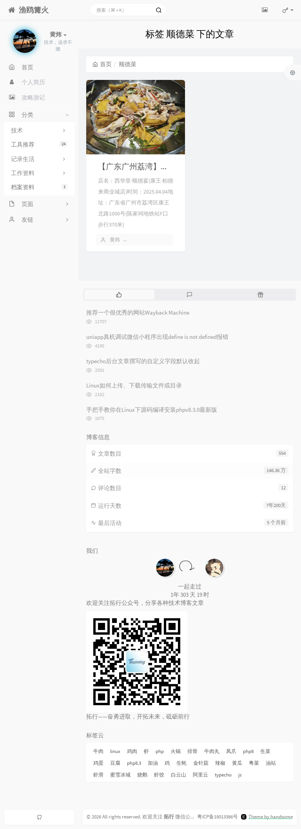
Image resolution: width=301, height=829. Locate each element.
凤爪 (231, 751)
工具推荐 (39, 144)
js (239, 774)
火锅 (175, 751)
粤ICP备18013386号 (217, 816)
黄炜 (115, 239)
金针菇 (201, 763)
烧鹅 (142, 774)
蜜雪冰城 (120, 774)
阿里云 (200, 774)
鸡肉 (132, 751)
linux (115, 751)
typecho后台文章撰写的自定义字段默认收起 (143, 361)
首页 (102, 64)
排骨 (192, 751)
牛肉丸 (211, 751)
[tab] (118, 294)
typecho (223, 774)
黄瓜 (237, 763)
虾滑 (98, 774)
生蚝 (181, 763)
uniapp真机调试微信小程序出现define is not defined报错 (157, 336)
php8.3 (134, 763)
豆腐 (115, 763)
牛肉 (98, 751)
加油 (153, 763)
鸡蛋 (98, 763)
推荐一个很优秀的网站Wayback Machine (137, 312)
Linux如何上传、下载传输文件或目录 (134, 385)
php (160, 751)
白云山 (178, 774)
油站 (271, 763)
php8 (248, 751)
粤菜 (254, 763)
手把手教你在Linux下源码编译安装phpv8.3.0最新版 (151, 409)
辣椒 (220, 763)
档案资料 (39, 187)
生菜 (265, 751)
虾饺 (159, 774)
